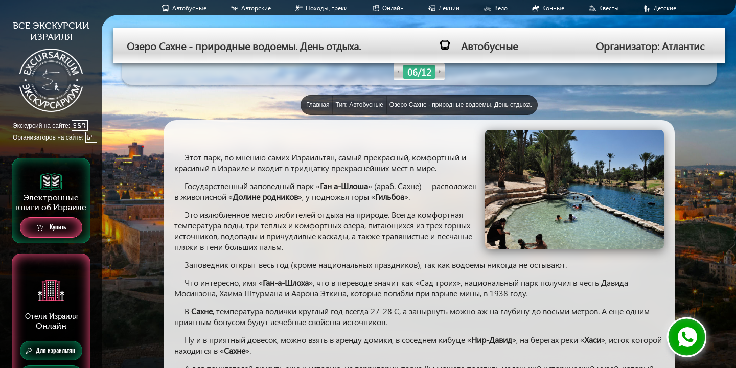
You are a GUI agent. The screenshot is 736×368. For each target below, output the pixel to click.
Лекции (449, 8)
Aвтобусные (189, 8)
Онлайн (393, 8)
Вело (501, 8)
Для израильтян (50, 351)
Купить (51, 227)
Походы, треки (327, 8)
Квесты (609, 8)
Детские (665, 8)
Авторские (256, 8)
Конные (553, 8)
